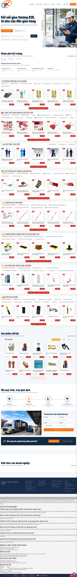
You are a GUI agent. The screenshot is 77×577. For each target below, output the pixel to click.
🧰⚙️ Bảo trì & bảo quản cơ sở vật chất (17, 113)
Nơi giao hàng (66, 419)
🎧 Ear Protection (37, 83)
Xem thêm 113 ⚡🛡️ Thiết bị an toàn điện (38, 229)
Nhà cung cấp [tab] (11, 58)
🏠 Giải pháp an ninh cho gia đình (29, 299)
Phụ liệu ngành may (62, 144)
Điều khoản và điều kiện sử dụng (57, 483)
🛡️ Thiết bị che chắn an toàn (17, 176)
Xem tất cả (73, 465)
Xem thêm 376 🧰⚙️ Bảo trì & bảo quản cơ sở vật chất (38, 139)
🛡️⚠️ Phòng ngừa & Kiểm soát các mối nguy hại (20, 234)
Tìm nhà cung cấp (6, 30)
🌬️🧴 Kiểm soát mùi (51, 270)
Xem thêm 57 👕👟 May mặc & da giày (38, 166)
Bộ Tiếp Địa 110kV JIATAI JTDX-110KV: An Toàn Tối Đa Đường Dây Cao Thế (8, 223)
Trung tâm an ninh (57, 299)
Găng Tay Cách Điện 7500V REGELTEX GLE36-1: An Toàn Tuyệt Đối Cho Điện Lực (54, 101)
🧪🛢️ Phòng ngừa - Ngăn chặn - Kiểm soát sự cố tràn (12, 236)
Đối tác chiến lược (28, 485)
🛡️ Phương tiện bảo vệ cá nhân (14, 81)
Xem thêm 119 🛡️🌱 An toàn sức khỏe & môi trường (38, 292)
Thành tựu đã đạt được (29, 488)
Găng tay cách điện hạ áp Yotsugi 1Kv (10, 371)
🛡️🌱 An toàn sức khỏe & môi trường (16, 265)
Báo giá (11, 104)
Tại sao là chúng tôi (28, 482)
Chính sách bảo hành (41, 481)
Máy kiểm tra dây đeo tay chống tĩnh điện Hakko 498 (65, 354)
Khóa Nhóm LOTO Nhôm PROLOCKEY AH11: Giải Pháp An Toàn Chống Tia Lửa (68, 133)
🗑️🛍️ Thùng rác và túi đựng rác (39, 270)
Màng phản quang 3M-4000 (64, 370)
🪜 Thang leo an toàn (63, 117)
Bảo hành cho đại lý (55, 485)
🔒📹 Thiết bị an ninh (9, 297)
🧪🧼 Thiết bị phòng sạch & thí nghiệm (9, 270)
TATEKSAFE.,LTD (34, 498)
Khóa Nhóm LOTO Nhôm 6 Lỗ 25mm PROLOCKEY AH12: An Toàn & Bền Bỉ (54, 133)
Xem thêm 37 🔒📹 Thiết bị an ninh (38, 324)
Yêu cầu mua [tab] (19, 58)
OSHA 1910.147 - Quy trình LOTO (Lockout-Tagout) (9, 547)
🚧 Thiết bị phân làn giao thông (22, 173)
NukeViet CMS (25, 498)
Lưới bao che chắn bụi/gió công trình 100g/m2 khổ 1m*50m (38, 371)
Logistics (53, 4)
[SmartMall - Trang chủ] (6, 4)
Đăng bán (73, 4)
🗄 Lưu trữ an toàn (15, 115)
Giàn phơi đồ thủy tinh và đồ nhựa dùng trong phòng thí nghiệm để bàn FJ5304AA (38, 286)
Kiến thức (59, 4)
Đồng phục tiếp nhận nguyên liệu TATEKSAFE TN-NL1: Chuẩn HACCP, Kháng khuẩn (7, 160)
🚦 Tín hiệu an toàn (5, 176)
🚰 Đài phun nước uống (38, 117)
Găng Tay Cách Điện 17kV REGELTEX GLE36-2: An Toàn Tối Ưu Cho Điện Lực (38, 101)
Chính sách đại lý (41, 485)
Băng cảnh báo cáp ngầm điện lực (51, 354)
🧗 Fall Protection (67, 83)
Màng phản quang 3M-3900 (24, 353)
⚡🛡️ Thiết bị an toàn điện (11, 203)
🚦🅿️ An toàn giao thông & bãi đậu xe (16, 171)
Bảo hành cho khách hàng (56, 486)
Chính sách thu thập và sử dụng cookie (62, 500)
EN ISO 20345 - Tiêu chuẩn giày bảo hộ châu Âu (9, 549)
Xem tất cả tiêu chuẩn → (25, 65)
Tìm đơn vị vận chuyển (58, 429)
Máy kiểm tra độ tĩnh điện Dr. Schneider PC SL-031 (38, 354)
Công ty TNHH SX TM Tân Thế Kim (13, 498)
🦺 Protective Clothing (57, 83)
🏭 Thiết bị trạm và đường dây (37, 207)
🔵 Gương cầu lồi (47, 173)
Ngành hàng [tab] (3, 58)
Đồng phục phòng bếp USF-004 (37, 159)
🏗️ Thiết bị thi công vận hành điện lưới (22, 207)
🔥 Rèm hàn (72, 117)
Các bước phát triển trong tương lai (30, 491)
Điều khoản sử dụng (42, 498)
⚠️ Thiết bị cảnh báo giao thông (8, 173)
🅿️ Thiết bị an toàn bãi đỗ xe (35, 173)
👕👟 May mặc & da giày (10, 144)
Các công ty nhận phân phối (69, 485)
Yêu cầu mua (46, 4)
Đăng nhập (66, 4)
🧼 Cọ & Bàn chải (28, 117)
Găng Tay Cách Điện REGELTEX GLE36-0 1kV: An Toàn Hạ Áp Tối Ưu (68, 101)
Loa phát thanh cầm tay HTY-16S (53, 316)
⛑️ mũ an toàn (4, 83)
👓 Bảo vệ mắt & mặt (14, 83)
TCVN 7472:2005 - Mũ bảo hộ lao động (7, 548)
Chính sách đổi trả (41, 482)
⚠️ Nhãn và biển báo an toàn (7, 117)
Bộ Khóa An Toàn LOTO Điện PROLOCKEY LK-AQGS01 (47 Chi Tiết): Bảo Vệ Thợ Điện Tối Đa (22, 133)
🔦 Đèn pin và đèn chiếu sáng (51, 117)
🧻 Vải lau (33, 115)
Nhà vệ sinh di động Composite (7, 285)
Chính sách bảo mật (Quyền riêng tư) (57, 482)
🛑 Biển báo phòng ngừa (70, 173)
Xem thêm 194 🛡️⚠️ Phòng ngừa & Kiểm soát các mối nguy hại (38, 261)
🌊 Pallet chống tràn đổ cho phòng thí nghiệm (54, 236)
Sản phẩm (31, 4)
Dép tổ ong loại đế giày (10, 353)
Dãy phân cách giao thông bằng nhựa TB (24, 371)
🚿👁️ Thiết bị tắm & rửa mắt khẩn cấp (25, 239)
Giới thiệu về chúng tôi (29, 481)
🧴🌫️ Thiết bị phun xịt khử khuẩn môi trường (65, 270)
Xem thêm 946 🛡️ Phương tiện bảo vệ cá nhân (38, 108)
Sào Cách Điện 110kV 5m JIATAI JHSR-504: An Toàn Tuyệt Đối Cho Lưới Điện (23, 223)
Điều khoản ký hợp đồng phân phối (70, 489)
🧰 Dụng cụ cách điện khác (7, 207)
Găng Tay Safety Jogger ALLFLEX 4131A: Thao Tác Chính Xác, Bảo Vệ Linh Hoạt (8, 101)
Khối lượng (66, 424)
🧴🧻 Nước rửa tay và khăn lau (24, 270)
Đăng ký (66, 481)
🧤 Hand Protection (46, 83)
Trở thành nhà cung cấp (67, 441)
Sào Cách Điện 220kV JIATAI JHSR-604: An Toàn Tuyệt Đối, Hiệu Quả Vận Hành (38, 223)
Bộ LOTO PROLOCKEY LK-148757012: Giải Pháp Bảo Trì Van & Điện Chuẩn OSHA (8, 133)
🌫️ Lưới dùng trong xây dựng (58, 173)
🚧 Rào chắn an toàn (19, 117)
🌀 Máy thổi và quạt (25, 115)
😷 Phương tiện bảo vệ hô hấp (25, 83)
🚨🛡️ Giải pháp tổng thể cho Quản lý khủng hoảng (33, 236)
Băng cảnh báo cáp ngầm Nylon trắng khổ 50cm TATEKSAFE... (51, 371)
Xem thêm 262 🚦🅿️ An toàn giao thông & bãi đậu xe (38, 198)
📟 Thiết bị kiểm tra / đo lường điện (51, 207)
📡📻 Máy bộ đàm (17, 299)
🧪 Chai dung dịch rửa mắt (39, 239)
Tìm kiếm (34, 36)
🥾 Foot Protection (5, 86)
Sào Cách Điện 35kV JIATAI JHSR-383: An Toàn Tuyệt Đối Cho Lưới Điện (54, 223)
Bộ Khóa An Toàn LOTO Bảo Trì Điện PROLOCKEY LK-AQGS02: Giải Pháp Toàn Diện (38, 133)
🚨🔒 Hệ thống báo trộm (6, 299)
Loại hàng (51, 424)
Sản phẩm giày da (71, 144)
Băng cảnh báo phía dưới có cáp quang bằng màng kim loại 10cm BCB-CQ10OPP (22, 191)
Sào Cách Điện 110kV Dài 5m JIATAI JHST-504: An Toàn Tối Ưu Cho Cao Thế (69, 223)
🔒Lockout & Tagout (6, 115)
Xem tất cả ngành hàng (71, 56)
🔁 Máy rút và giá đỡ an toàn (58, 115)
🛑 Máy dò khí (68, 115)
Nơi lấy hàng (51, 419)
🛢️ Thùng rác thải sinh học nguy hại (8, 239)
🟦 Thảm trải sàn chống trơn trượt (44, 115)
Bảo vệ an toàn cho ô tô (67, 299)
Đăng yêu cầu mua (20, 30)
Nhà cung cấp (39, 4)
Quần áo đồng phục (52, 144)
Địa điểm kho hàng (68, 491)
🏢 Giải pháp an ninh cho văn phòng (44, 299)
